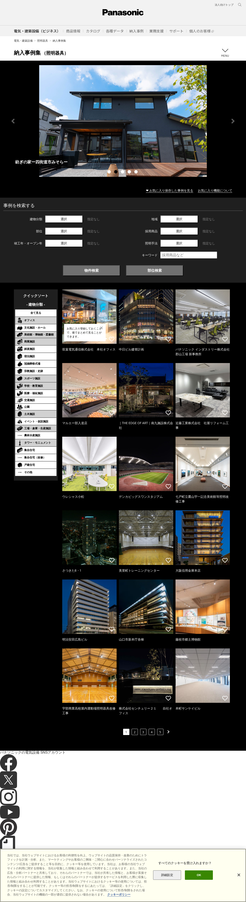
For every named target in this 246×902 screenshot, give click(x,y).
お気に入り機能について (215, 190)
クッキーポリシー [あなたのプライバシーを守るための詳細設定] (118, 894)
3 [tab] (123, 172)
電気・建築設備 (23, 41)
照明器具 (42, 41)
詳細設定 (167, 875)
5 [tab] (136, 172)
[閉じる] (239, 875)
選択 (64, 219)
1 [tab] (109, 172)
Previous (13, 121)
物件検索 (91, 270)
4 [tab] (130, 172)
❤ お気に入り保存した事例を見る (169, 190)
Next (233, 121)
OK (199, 875)
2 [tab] (116, 172)
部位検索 (155, 270)
